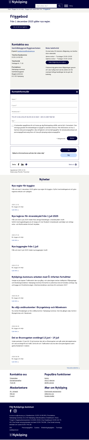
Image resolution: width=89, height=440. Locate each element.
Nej (69, 155)
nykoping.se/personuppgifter (50, 133)
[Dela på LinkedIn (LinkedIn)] (22, 165)
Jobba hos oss (49, 394)
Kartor (47, 379)
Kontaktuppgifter (15, 381)
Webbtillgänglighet (47, 428)
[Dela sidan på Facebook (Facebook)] (18, 165)
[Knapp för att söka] (66, 3)
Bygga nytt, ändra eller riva (33, 9)
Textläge (59, 428)
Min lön (12, 394)
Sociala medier (49, 396)
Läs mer (15, 210)
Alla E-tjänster (50, 381)
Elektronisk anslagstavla (53, 392)
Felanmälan (14, 379)
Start (9, 9)
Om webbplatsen (13, 429)
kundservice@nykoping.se (26, 51)
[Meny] (74, 3)
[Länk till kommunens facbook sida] (10, 411)
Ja (69, 150)
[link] (44, 92)
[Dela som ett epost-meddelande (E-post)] (26, 165)
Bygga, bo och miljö (18, 9)
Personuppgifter (27, 428)
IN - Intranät (14, 392)
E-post (12, 396)
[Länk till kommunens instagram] (15, 411)
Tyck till (12, 383)
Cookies (36, 428)
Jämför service (49, 383)
